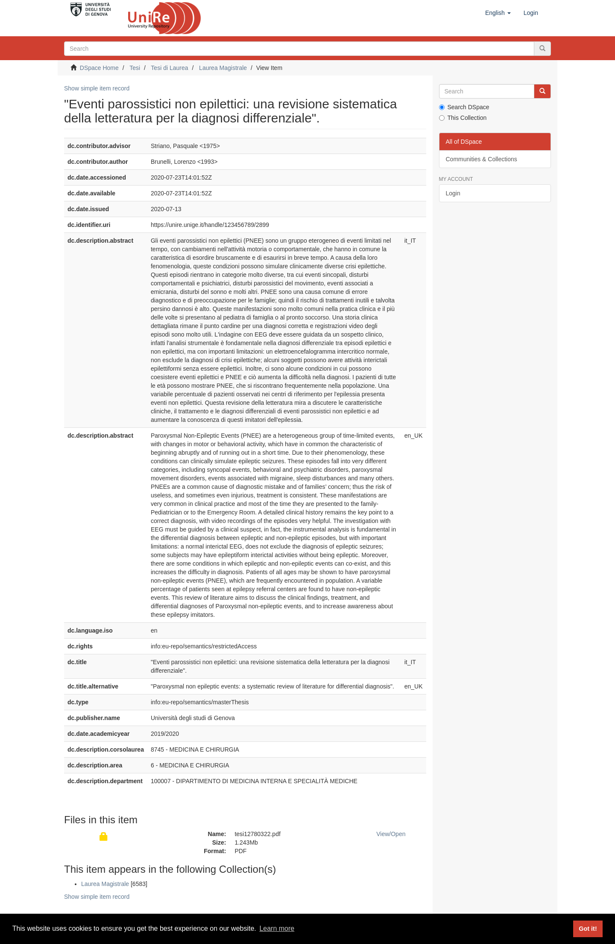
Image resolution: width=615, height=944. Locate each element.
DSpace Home (99, 67)
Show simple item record (96, 88)
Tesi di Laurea (169, 67)
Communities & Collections (481, 159)
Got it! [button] (588, 928)
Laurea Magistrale (223, 67)
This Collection (463, 117)
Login (453, 193)
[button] (498, 12)
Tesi (134, 67)
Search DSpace (464, 107)
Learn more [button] (276, 928)
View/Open (390, 834)
